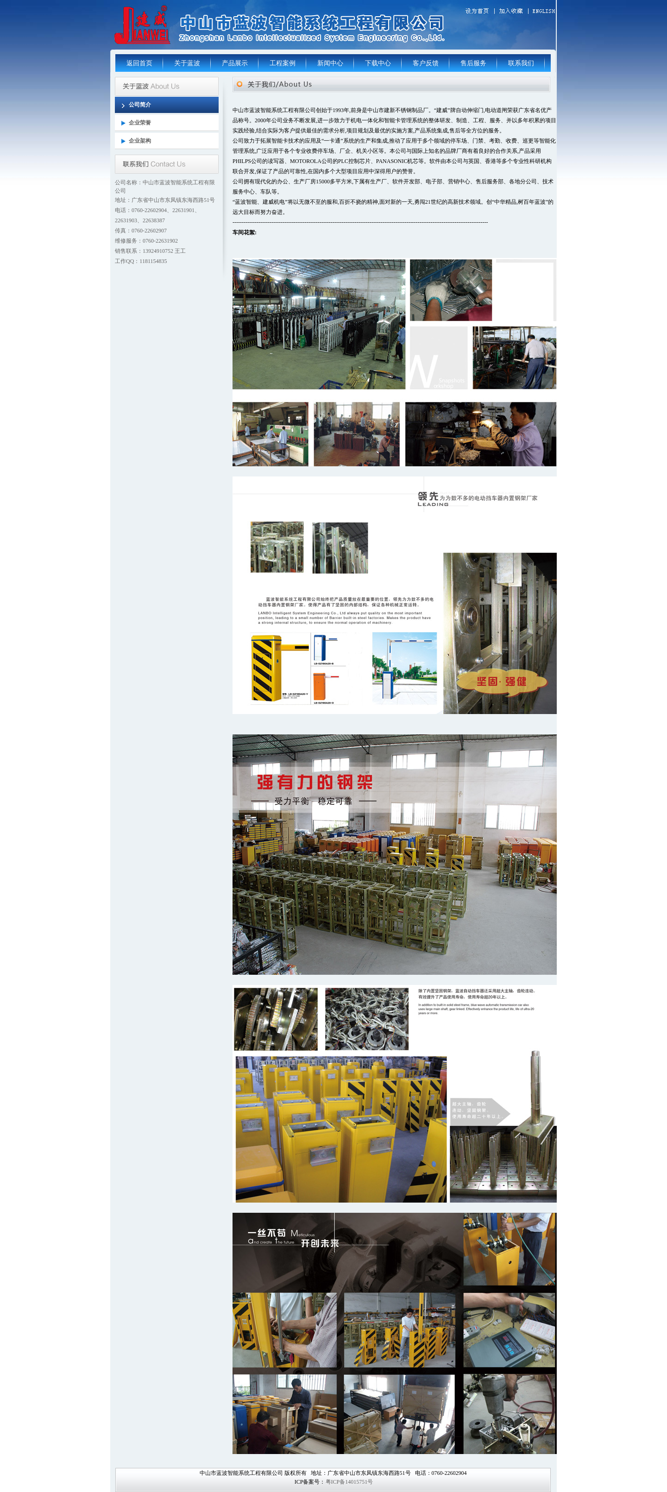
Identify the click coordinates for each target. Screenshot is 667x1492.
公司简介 (140, 104)
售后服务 (473, 63)
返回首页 (139, 63)
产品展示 (235, 63)
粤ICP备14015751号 (349, 1482)
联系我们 (521, 63)
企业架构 (140, 141)
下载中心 (378, 63)
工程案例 (283, 63)
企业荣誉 (140, 122)
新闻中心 (330, 63)
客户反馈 (426, 63)
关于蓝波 (187, 63)
